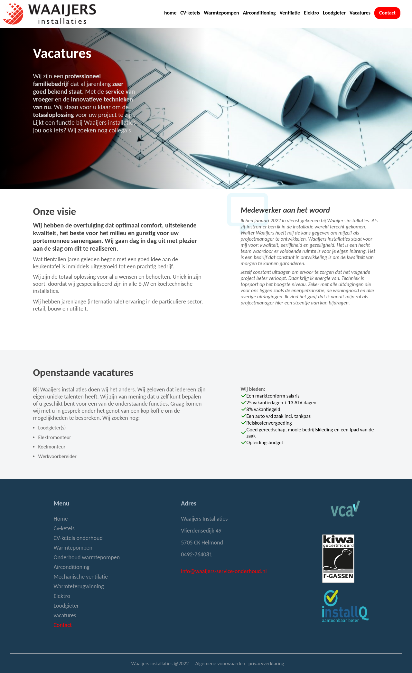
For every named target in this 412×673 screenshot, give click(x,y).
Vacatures (360, 13)
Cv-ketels (63, 528)
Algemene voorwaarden (220, 663)
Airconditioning (259, 13)
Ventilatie (290, 13)
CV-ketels (190, 13)
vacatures (64, 615)
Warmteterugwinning (78, 586)
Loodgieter (334, 13)
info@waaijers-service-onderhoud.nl (224, 571)
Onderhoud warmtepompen (86, 557)
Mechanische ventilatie (80, 576)
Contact (387, 13)
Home (60, 518)
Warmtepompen (221, 13)
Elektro (311, 13)
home (170, 13)
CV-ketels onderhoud (77, 538)
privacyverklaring (266, 663)
